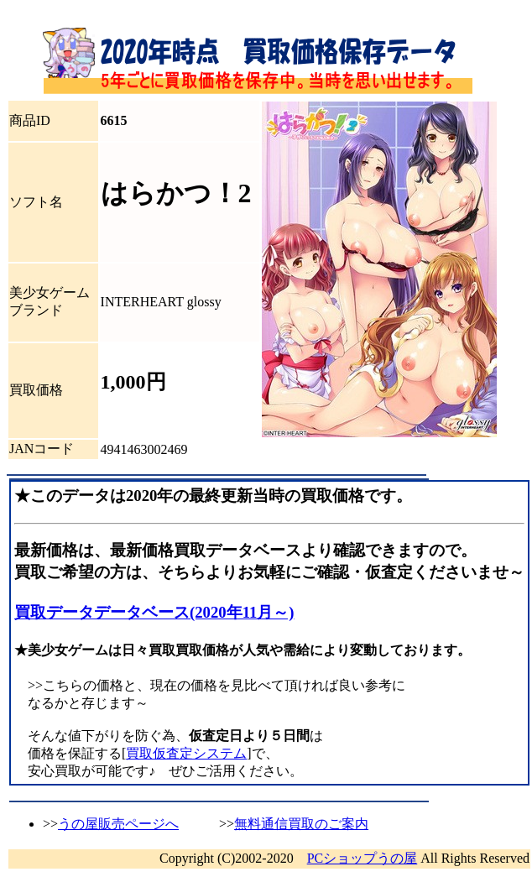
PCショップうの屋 (362, 858)
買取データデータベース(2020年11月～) (154, 612)
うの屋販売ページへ (118, 824)
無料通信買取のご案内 (301, 824)
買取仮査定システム (186, 753)
